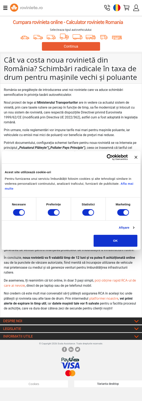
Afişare (124, 227)
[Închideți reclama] (135, 157)
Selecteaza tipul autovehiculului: (71, 30)
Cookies (34, 384)
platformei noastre (103, 298)
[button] (116, 7)
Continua (71, 46)
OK (115, 240)
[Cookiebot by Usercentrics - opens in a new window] (110, 157)
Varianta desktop (108, 383)
